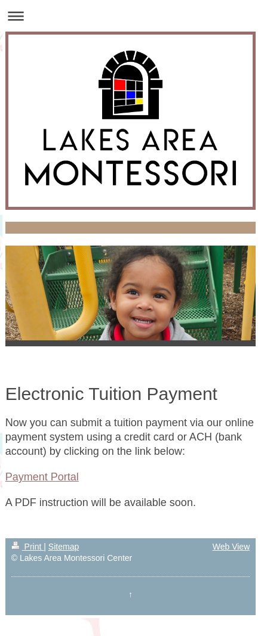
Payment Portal (42, 477)
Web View (231, 546)
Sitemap (63, 546)
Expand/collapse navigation (130, 16)
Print (27, 546)
